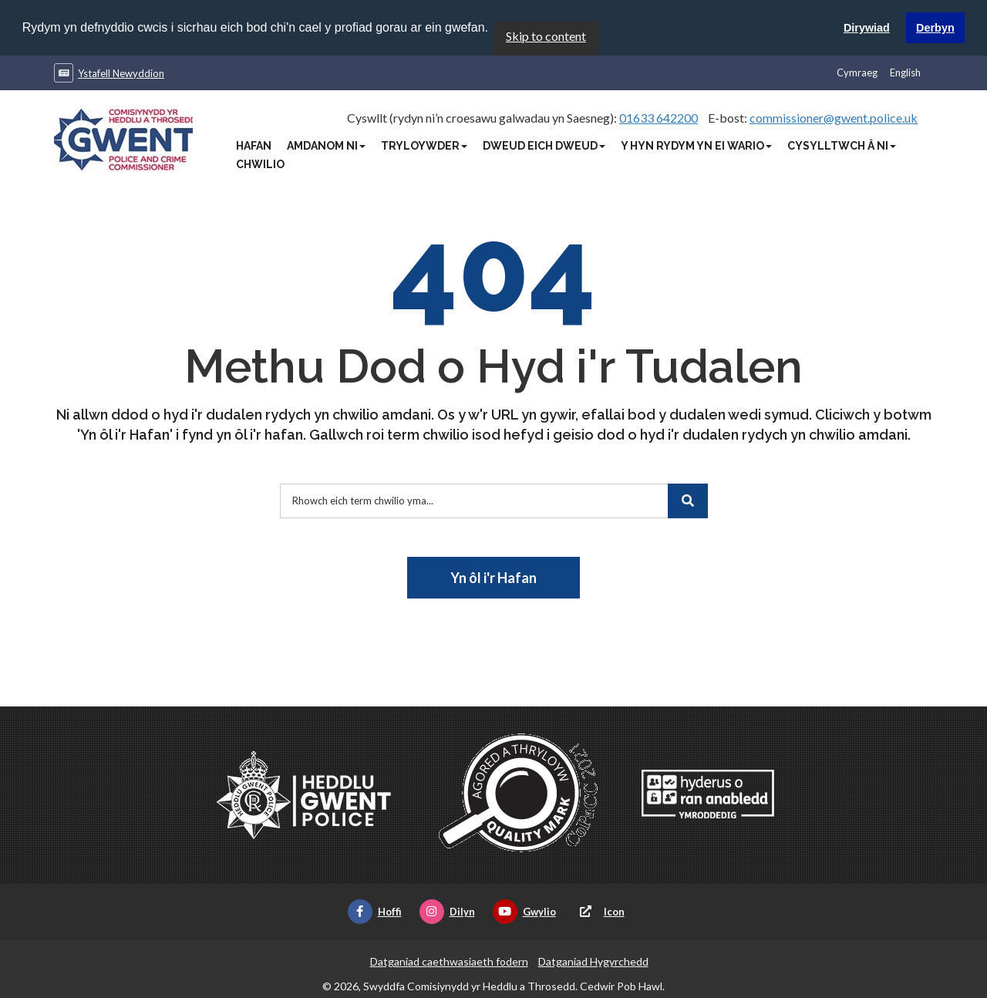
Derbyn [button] (935, 28)
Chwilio (260, 163)
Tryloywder (424, 145)
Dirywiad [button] (867, 28)
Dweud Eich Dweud (544, 145)
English (905, 72)
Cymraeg (857, 72)
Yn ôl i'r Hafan (493, 576)
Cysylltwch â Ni (841, 145)
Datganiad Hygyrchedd (593, 960)
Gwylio (524, 911)
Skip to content (546, 35)
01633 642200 (658, 117)
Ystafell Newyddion (121, 72)
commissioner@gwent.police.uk (834, 117)
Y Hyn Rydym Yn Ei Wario (696, 145)
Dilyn (447, 911)
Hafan (253, 145)
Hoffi (375, 911)
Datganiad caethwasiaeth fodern (449, 960)
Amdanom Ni (326, 145)
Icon (599, 911)
